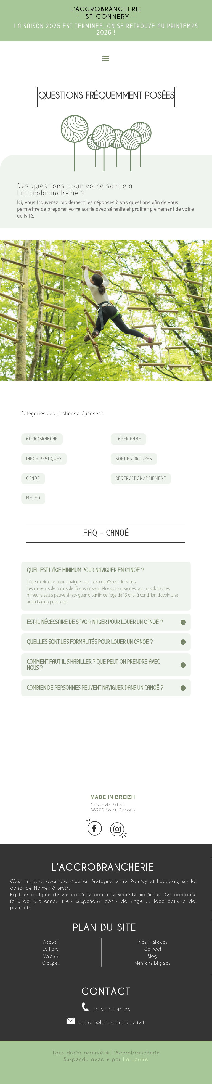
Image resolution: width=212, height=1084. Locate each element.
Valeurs (50, 956)
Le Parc (51, 948)
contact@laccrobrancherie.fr (111, 1022)
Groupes (51, 963)
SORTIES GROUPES (134, 459)
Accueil (50, 942)
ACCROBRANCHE (42, 439)
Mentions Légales (152, 963)
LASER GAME (128, 439)
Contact (152, 948)
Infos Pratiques (152, 942)
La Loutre (135, 1059)
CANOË (33, 478)
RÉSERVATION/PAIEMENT (141, 478)
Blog (152, 956)
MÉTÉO (33, 498)
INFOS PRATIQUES (44, 459)
